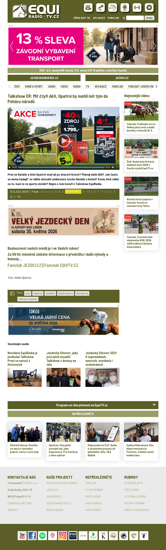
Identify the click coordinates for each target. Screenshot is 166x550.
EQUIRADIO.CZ (54, 496)
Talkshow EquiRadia (50, 191)
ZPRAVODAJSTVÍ (133, 482)
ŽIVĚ (17, 86)
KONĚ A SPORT (34, 86)
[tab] (83, 405)
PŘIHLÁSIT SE (82, 17)
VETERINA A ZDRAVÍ (135, 496)
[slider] (61, 167)
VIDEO (64, 86)
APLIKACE (99, 17)
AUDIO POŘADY (93, 509)
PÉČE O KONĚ (131, 489)
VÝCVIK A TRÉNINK (134, 503)
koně (27, 293)
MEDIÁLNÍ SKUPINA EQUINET (62, 482)
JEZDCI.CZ (122, 78)
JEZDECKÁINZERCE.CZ (44, 78)
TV (87, 86)
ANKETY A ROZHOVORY (136, 509)
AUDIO (51, 86)
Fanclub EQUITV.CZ (61, 265)
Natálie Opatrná (65, 293)
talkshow (38, 293)
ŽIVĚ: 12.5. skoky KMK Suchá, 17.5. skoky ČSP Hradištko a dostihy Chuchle (83, 70)
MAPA (27, 496)
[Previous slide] (9, 86)
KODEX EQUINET (55, 509)
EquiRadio (50, 293)
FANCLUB (113, 17)
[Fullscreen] (117, 167)
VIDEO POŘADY (93, 503)
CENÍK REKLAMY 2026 (19, 503)
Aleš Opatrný (82, 293)
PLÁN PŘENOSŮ (94, 489)
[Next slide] (156, 86)
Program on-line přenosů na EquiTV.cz (82, 405)
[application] (63, 138)
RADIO (76, 86)
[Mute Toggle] (113, 167)
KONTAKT (13, 509)
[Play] (9, 167)
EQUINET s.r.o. (30, 482)
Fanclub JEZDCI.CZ (25, 265)
